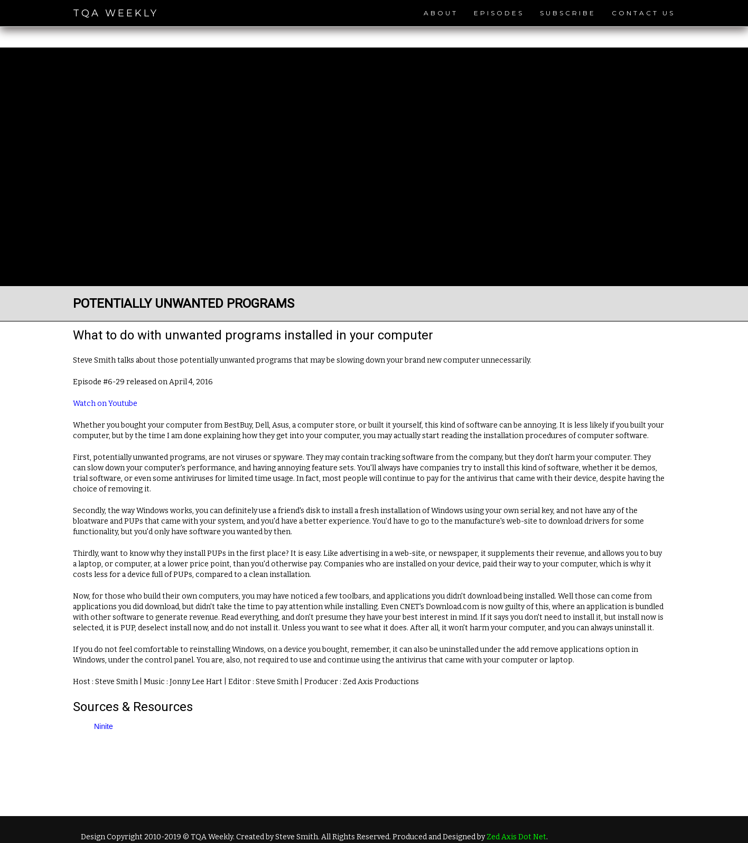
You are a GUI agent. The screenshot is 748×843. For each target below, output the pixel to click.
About (441, 13)
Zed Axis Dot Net (516, 836)
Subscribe (568, 13)
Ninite (103, 726)
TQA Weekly (115, 13)
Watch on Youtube (105, 403)
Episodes (499, 13)
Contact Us (643, 13)
